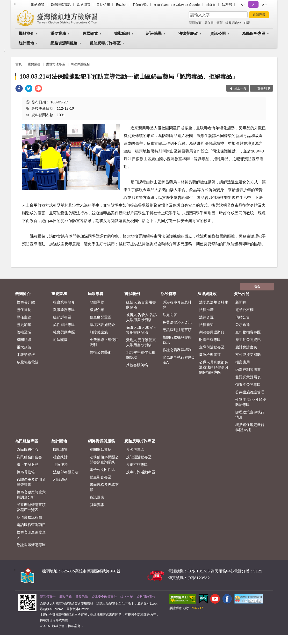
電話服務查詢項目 (31, 524)
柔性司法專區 (55, 64)
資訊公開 (218, 33)
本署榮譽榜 (26, 354)
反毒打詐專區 (137, 464)
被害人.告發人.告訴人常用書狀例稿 (141, 317)
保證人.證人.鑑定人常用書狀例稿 (141, 329)
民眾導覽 (90, 33)
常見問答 (83, 4)
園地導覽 (60, 449)
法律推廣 (206, 309)
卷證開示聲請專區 (31, 544)
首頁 (18, 64)
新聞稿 (240, 302)
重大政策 (24, 347)
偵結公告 (242, 317)
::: (15, 4)
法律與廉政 (188, 33)
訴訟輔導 (154, 33)
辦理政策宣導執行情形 (249, 414)
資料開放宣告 (146, 597)
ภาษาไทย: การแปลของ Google (177, 4)
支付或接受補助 (248, 354)
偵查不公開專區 (248, 384)
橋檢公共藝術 (100, 352)
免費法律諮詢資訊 (177, 322)
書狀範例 (122, 33)
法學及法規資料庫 (213, 302)
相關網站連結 (100, 449)
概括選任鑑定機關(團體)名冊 (249, 427)
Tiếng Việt (140, 4)
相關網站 (60, 479)
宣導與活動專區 (211, 347)
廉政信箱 (65, 597)
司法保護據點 (80, 64)
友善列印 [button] (263, 88)
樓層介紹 (97, 309)
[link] (19, 89)
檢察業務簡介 (64, 302)
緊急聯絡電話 (60, 4)
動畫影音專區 (100, 477)
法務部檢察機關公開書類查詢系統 (104, 459)
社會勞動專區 (64, 332)
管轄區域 (24, 332)
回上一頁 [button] (240, 88)
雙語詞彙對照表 (248, 377)
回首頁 (211, 4)
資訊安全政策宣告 (104, 597)
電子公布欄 (244, 309)
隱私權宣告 (48, 597)
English (121, 4)
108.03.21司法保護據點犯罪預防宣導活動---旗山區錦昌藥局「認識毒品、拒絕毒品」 (128, 76)
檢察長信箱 (26, 472)
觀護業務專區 (64, 309)
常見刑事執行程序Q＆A (178, 359)
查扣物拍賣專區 (248, 332)
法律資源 (206, 317)
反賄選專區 (135, 449)
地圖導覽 (97, 302)
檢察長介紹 (26, 302)
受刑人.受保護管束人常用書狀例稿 (141, 342)
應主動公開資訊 (248, 339)
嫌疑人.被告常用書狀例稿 (141, 304)
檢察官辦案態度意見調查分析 (31, 494)
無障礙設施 (99, 332)
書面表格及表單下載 (104, 487)
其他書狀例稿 (137, 365)
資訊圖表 (97, 497)
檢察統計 (60, 457)
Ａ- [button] (242, 4)
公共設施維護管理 (249, 392)
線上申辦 (126, 597)
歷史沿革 (24, 324)
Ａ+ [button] (264, 4)
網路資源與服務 (64, 43)
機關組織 (24, 339)
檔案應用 (242, 362)
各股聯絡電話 (27, 362)
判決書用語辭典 (211, 332)
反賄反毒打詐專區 (105, 43)
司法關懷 (60, 339)
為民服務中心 (27, 449)
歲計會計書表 (246, 347)
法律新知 (206, 324)
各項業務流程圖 (29, 517)
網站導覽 (37, 4)
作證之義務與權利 (177, 349)
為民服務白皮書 (29, 457)
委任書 (209, 23)
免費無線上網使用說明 (104, 342)
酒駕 (219, 23)
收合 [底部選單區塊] (257, 286)
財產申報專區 (210, 339)
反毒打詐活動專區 (140, 472)
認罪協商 (195, 23)
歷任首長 (24, 309)
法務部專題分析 (66, 472)
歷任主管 (24, 317)
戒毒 (247, 23)
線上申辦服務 (27, 464)
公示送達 (242, 324)
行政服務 (60, 464)
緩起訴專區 (62, 317)
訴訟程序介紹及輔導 (177, 304)
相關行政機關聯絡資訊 (177, 339)
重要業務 (58, 33)
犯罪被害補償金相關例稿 (140, 355)
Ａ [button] (253, 4)
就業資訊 (97, 504)
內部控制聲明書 (248, 369)
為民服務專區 (253, 33)
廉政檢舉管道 (210, 354)
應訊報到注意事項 (177, 329)
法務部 (227, 4)
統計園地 (26, 43)
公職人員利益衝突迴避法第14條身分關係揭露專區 (214, 367)
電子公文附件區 (102, 469)
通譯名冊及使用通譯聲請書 (31, 482)
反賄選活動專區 (138, 457)
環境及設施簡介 (102, 324)
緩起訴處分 (233, 23)
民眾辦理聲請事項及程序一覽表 (31, 507)
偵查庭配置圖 (100, 317)
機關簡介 (26, 33)
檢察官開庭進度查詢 (31, 534)
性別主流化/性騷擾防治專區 (250, 402)
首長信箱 (103, 4)
